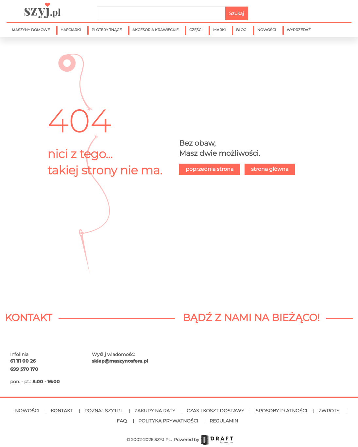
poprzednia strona (209, 169)
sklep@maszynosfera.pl (120, 361)
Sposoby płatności (281, 411)
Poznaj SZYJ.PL (103, 411)
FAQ (122, 421)
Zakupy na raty (154, 411)
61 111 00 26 (23, 361)
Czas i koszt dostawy (215, 411)
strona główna (269, 169)
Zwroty (328, 411)
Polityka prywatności (168, 421)
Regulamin (224, 421)
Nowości (27, 411)
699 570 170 (24, 369)
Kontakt (62, 411)
